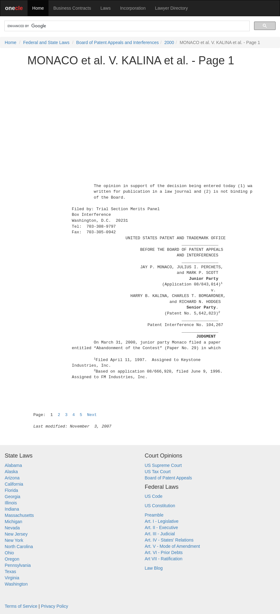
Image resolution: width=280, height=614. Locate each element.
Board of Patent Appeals (168, 477)
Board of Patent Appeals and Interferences (117, 42)
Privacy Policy (54, 606)
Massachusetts (19, 515)
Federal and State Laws (46, 42)
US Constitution (160, 505)
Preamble (154, 514)
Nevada (12, 527)
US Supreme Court (163, 465)
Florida (11, 490)
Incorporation (133, 8)
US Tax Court (158, 471)
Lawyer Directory (171, 8)
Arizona (12, 477)
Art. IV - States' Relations (169, 539)
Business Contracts (72, 8)
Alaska (11, 471)
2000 (169, 42)
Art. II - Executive (161, 527)
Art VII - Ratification (164, 558)
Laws (105, 8)
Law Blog (154, 568)
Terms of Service (21, 606)
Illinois (11, 502)
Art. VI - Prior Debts (164, 552)
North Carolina (19, 546)
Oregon (12, 559)
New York (14, 540)
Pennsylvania (18, 565)
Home (38, 8)
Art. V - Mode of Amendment (172, 546)
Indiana (12, 509)
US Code (154, 496)
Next (92, 415)
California (14, 484)
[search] (126, 26)
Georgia (12, 496)
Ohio (9, 552)
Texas (10, 571)
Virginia (12, 577)
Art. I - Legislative (162, 521)
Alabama (13, 465)
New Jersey (16, 534)
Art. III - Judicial (160, 533)
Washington (16, 584)
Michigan (13, 521)
